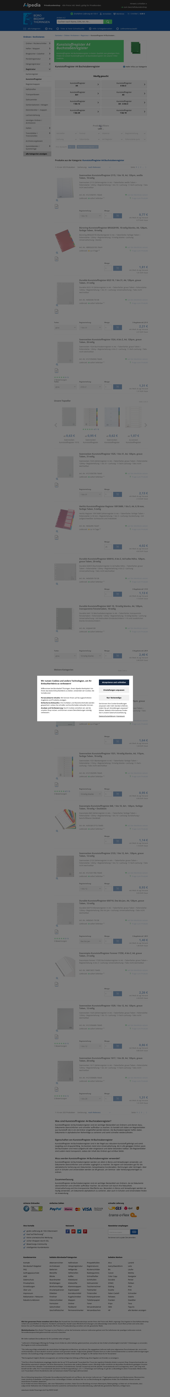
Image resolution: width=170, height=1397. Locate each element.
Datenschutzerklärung (107, 716)
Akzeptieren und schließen (114, 682)
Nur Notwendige (114, 697)
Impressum (120, 716)
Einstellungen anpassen (113, 690)
